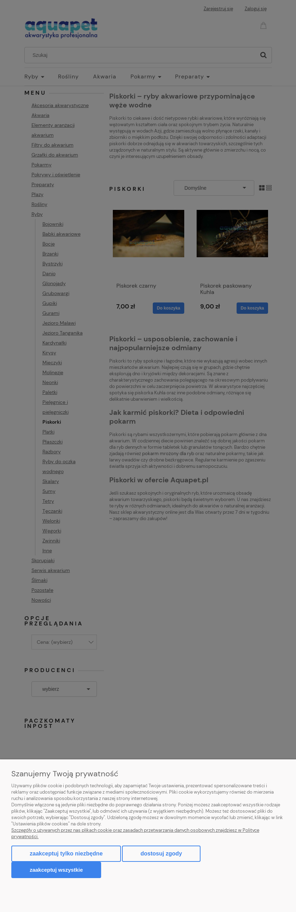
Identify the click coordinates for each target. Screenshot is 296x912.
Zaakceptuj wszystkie (56, 870)
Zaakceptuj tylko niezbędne (66, 854)
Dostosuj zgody (161, 854)
